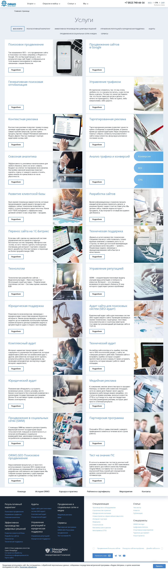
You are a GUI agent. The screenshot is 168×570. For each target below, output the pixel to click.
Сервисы (104, 34)
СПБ (156, 2)
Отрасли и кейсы (50, 3)
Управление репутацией (40, 536)
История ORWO (42, 491)
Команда (22, 491)
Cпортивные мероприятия (143, 530)
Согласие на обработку (13, 553)
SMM (59, 517)
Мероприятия (125, 491)
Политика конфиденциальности (16, 555)
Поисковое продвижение (14, 511)
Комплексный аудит (38, 514)
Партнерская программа (67, 527)
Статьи (71, 3)
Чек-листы (137, 507)
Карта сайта (9, 558)
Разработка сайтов (12, 536)
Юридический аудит (38, 517)
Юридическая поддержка (40, 539)
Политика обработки (28, 567)
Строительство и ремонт (102, 510)
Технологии (9, 539)
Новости (136, 510)
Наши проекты (139, 536)
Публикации (137, 513)
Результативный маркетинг (38, 29)
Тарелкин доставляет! (141, 533)
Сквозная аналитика (12, 517)
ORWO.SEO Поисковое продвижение (66, 531)
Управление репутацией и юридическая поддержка (122, 29)
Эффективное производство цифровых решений (75, 29)
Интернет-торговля (100, 519)
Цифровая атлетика (140, 527)
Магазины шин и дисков (102, 527)
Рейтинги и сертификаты (98, 491)
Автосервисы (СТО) (99, 530)
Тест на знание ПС (64, 536)
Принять (159, 566)
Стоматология (98, 525)
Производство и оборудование (104, 507)
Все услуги (17, 29)
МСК (150, 2)
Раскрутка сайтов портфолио (133, 548)
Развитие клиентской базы (15, 533)
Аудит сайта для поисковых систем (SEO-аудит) (41, 509)
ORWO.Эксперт (138, 524)
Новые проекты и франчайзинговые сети (108, 516)
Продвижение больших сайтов (108, 548)
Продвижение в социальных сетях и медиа (78, 34)
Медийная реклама (65, 515)
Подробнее (16, 70)
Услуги (30, 3)
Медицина (96, 522)
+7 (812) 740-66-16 (135, 2)
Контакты (146, 491)
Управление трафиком (13, 514)
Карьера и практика (68, 491)
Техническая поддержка (14, 542)
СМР (163, 2)
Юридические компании (102, 513)
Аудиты (152, 29)
